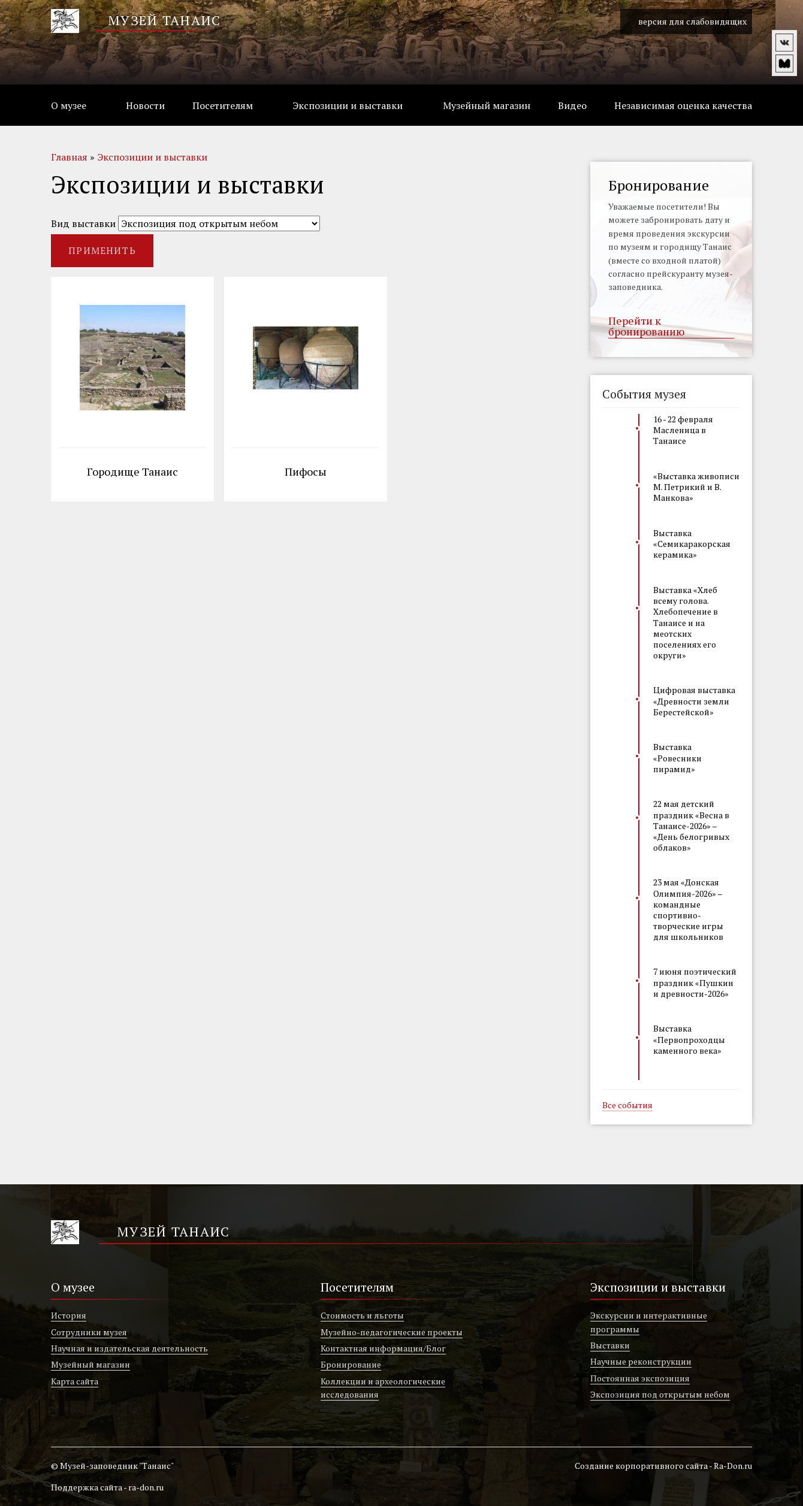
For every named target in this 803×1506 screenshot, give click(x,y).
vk (784, 43)
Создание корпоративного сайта (641, 1465)
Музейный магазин (486, 105)
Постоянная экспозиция (640, 1378)
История (68, 1315)
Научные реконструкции (641, 1361)
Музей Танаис (164, 20)
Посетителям (222, 105)
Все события (627, 1106)
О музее (68, 105)
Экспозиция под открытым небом (660, 1394)
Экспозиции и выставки (347, 105)
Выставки (610, 1345)
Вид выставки (83, 223)
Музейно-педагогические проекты (392, 1332)
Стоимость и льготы (362, 1315)
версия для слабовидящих (686, 22)
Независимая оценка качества (683, 105)
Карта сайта (74, 1381)
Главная (69, 157)
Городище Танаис (132, 472)
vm (784, 63)
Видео (572, 105)
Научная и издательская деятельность (129, 1348)
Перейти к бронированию (646, 326)
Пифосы (306, 472)
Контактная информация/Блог (383, 1348)
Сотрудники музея (89, 1332)
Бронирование (351, 1364)
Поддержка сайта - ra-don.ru (107, 1487)
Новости (145, 105)
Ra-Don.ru (733, 1465)
